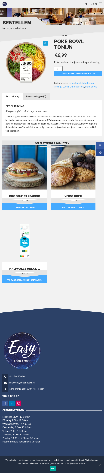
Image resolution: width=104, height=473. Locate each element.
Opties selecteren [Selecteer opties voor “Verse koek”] (73, 207)
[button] (45, 43)
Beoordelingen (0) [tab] (36, 96)
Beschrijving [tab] (12, 96)
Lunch (78, 82)
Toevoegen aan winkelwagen (77, 73)
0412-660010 (17, 376)
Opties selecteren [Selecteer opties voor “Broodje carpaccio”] (25, 207)
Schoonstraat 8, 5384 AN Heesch (26, 388)
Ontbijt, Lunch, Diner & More (69, 86)
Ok (53, 468)
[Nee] (100, 464)
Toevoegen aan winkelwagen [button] (24, 280)
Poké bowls (91, 86)
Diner (71, 82)
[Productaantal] (58, 68)
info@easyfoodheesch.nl (22, 382)
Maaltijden (88, 82)
